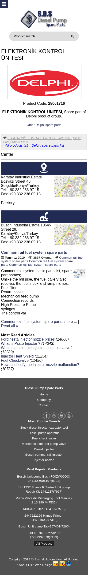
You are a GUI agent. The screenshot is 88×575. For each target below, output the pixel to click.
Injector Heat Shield (17, 356)
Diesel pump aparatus (43, 433)
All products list (16, 145)
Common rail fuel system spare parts (34, 252)
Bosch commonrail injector (44, 454)
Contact (44, 405)
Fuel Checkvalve (15, 360)
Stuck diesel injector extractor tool (44, 427)
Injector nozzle (44, 460)
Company (44, 400)
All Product (44, 543)
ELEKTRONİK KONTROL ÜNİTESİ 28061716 (39, 138)
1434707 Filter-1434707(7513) (44, 509)
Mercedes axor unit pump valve (44, 444)
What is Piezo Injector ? (20, 344)
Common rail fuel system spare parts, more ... (39, 322)
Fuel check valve (44, 438)
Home (44, 394)
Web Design (43, 565)
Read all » (9, 326)
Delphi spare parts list (48, 145)
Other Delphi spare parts (44, 125)
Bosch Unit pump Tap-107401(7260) (43, 526)
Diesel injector (44, 449)
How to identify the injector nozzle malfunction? (40, 365)
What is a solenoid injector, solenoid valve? (37, 348)
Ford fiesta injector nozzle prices (28, 339)
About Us (25, 565)
